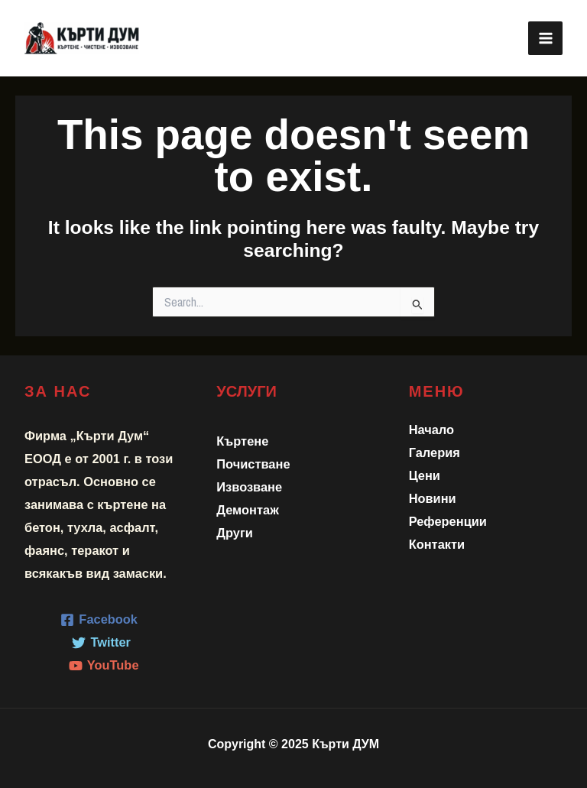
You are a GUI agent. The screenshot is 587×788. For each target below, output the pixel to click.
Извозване (249, 487)
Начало (431, 429)
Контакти (437, 544)
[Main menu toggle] (545, 38)
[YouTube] (103, 666)
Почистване (253, 464)
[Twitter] (101, 643)
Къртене (242, 441)
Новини (432, 498)
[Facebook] (99, 620)
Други (234, 533)
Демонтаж (247, 510)
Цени (424, 475)
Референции (448, 521)
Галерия (434, 452)
